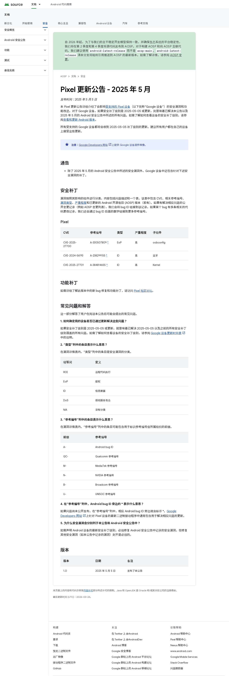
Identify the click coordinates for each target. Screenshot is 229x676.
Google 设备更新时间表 (166, 333)
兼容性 (82, 23)
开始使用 (27, 23)
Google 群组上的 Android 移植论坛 (132, 668)
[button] (21, 30)
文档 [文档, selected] (34, 4)
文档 (7, 14)
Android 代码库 (62, 633)
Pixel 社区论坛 (143, 291)
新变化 (8, 23)
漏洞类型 (66, 203)
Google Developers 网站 (93, 145)
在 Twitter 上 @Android (125, 633)
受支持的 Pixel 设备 (117, 107)
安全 (83, 76)
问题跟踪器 (176, 668)
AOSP (63, 76)
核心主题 (63, 23)
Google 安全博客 (121, 651)
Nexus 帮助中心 (179, 645)
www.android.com (181, 651)
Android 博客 (119, 645)
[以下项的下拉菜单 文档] (41, 4)
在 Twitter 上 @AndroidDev (127, 639)
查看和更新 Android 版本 (79, 120)
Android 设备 (104, 23)
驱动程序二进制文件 (64, 662)
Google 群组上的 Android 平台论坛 (132, 656)
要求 (55, 639)
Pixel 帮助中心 (178, 639)
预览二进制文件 (62, 651)
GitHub (57, 668)
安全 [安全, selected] (45, 23)
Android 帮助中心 (180, 633)
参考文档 (143, 23)
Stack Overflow (179, 662)
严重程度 (80, 203)
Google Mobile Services (183, 656)
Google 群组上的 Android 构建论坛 (132, 662)
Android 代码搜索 (61, 4)
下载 (55, 645)
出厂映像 (58, 656)
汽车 (125, 23)
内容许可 (88, 590)
